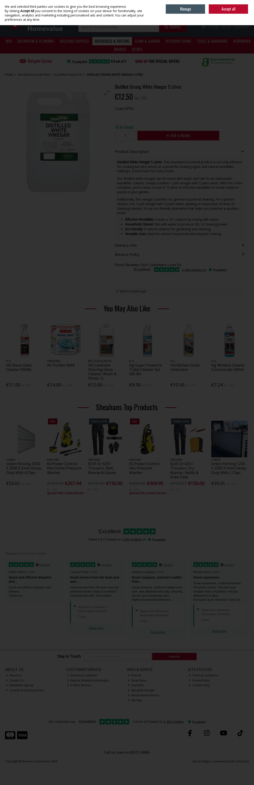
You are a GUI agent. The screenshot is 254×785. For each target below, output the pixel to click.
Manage (185, 9)
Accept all (228, 9)
